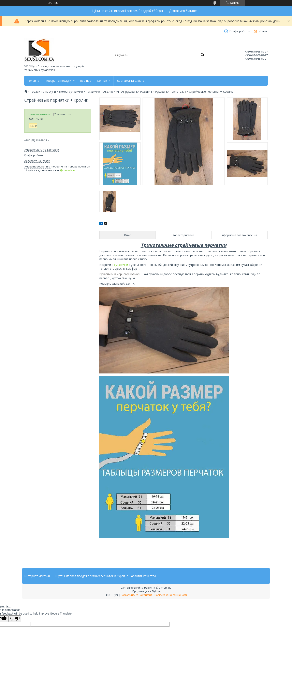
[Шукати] (202, 55)
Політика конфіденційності (171, 595)
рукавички (121, 265)
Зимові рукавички (71, 91)
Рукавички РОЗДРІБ (99, 91)
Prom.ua (166, 587)
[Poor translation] (14, 618)
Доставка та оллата (131, 81)
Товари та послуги (58, 81)
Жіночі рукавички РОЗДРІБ (134, 91)
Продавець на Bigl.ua (146, 591)
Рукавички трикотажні (170, 91)
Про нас (85, 81)
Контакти (103, 81)
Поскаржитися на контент (136, 595)
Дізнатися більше (183, 11)
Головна (33, 81)
